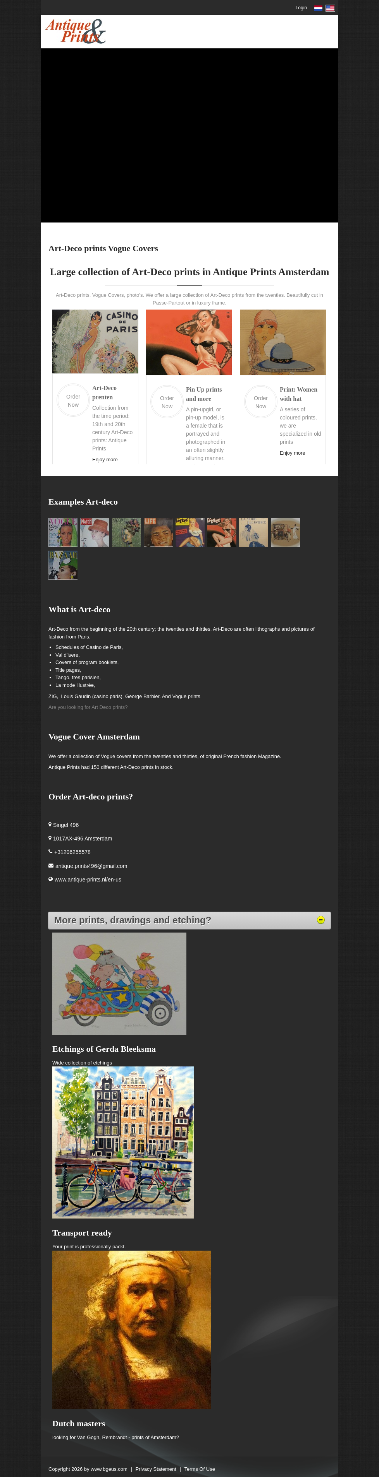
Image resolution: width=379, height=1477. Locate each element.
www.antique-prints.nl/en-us (88, 879)
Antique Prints (64, 767)
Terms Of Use (199, 1469)
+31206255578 (72, 852)
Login (301, 7)
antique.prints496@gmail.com (91, 866)
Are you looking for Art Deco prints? (88, 707)
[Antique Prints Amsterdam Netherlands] (75, 31)
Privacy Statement (155, 1469)
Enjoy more (105, 459)
